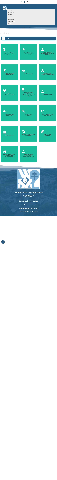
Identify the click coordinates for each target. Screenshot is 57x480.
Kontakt (9, 23)
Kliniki (9, 38)
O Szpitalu (11, 12)
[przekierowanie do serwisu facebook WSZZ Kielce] (24, 2)
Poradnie (10, 17)
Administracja (11, 19)
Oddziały (10, 15)
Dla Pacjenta (11, 21)
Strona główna (11, 10)
